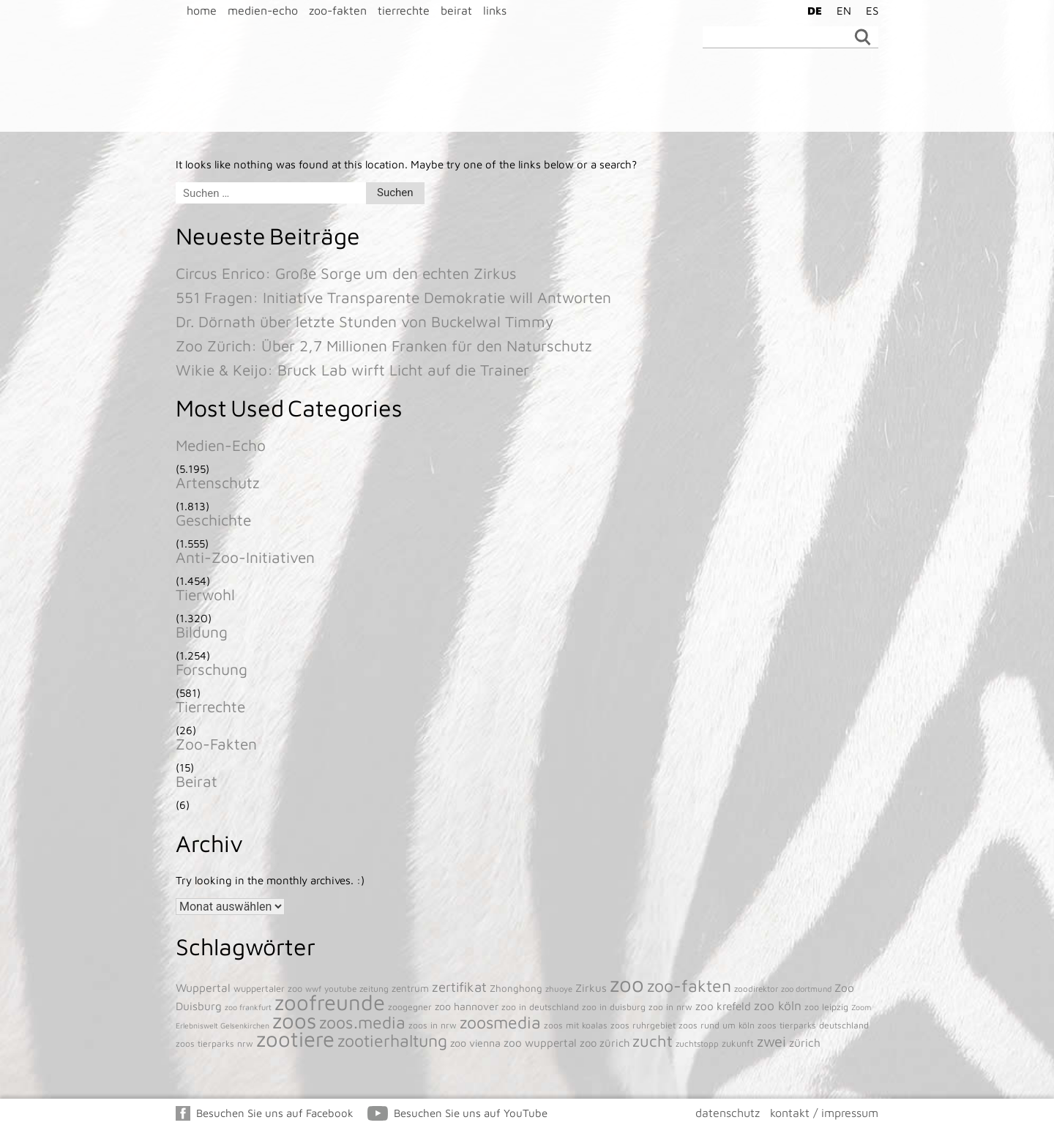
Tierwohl (205, 594)
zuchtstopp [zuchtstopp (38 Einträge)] (697, 1043)
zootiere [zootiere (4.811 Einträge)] (295, 1038)
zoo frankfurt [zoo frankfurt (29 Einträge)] (248, 1007)
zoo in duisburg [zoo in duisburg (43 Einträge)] (614, 1006)
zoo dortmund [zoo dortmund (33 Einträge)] (806, 988)
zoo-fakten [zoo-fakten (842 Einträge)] (689, 986)
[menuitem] (811, 10)
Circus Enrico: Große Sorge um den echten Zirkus (346, 273)
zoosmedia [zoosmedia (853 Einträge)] (500, 1022)
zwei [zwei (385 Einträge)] (771, 1041)
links (495, 10)
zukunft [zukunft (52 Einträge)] (738, 1043)
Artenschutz (218, 482)
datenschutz (727, 1112)
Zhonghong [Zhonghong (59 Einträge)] (516, 988)
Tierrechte (210, 706)
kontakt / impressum (824, 1112)
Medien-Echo (221, 445)
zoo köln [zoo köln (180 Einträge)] (777, 1005)
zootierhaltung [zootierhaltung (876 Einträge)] (392, 1040)
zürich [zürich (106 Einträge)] (805, 1042)
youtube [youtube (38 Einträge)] (340, 988)
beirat (456, 10)
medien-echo (263, 10)
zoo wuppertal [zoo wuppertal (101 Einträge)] (540, 1042)
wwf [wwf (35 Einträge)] (313, 988)
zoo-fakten (338, 10)
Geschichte (213, 519)
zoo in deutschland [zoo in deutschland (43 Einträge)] (540, 1006)
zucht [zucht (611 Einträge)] (652, 1040)
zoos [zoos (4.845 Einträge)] (294, 1020)
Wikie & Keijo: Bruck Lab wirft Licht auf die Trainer (352, 369)
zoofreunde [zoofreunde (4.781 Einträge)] (329, 1002)
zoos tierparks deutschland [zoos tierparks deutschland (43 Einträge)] (813, 1025)
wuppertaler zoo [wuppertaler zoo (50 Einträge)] (267, 988)
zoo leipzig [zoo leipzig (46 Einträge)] (826, 1006)
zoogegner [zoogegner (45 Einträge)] (410, 1006)
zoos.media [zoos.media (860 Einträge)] (362, 1022)
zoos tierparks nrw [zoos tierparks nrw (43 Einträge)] (214, 1043)
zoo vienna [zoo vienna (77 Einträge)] (475, 1043)
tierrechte (404, 10)
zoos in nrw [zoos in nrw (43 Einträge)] (432, 1025)
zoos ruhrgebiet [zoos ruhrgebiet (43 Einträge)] (643, 1025)
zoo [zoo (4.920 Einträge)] (627, 983)
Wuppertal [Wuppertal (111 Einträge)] (203, 987)
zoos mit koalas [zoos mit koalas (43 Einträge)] (576, 1025)
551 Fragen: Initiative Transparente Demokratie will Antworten (393, 297)
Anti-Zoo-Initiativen (245, 557)
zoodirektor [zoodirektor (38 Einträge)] (756, 988)
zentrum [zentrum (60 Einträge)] (410, 988)
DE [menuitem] (814, 10)
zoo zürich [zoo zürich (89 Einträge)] (604, 1043)
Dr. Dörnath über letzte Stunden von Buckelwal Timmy (364, 321)
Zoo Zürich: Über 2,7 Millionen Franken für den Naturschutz (384, 345)
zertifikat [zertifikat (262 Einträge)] (459, 987)
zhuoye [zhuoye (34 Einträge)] (558, 988)
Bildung (202, 631)
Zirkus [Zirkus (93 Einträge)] (591, 988)
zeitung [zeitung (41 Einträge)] (374, 988)
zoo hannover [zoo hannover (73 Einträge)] (466, 1006)
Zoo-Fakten (216, 743)
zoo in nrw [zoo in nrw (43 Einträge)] (670, 1006)
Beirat (196, 781)
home (202, 10)
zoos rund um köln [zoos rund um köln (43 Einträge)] (717, 1025)
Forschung (211, 669)
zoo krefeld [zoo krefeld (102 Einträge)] (723, 1005)
